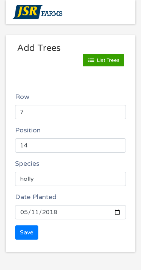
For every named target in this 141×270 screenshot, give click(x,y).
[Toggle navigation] (118, 12)
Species (27, 163)
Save (26, 232)
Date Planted (35, 197)
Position (28, 130)
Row (22, 97)
